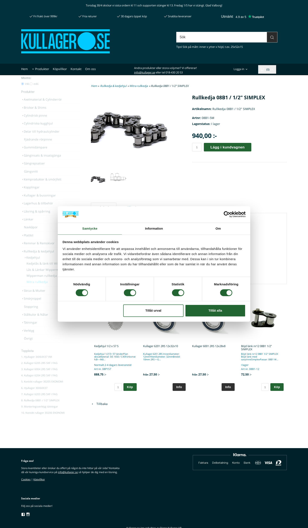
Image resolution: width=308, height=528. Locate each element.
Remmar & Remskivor (38, 251)
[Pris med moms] (22, 91)
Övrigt (28, 346)
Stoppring (31, 314)
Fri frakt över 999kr (43, 16)
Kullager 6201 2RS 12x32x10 (160, 346)
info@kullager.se (144, 72)
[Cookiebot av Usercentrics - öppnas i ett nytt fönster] (227, 214)
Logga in (239, 69)
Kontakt (76, 69)
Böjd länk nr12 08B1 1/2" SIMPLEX (256, 347)
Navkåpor (31, 235)
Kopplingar (30, 195)
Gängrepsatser (33, 171)
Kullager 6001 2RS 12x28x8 (208, 346)
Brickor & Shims (33, 115)
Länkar (27, 227)
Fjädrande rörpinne (38, 147)
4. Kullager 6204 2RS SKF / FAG (39, 383)
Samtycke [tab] (90, 228)
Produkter (42, 69)
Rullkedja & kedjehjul (37, 259)
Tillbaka (99, 404)
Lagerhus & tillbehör (37, 211)
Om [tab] (218, 228)
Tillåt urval (153, 310)
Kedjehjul (32, 265)
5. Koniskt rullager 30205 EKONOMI (42, 389)
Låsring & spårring (35, 219)
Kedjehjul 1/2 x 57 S (106, 346)
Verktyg (27, 338)
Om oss (90, 69)
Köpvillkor (60, 69)
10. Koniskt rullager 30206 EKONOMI (43, 420)
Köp (130, 387)
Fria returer (87, 16)
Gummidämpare (34, 155)
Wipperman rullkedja (42, 283)
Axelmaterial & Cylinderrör (41, 107)
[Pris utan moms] (31, 91)
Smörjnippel (31, 306)
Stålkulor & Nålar (34, 322)
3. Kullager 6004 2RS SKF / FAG (39, 376)
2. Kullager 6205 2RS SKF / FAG (39, 370)
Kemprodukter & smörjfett (41, 187)
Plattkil (27, 243)
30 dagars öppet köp (132, 16)
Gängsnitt (31, 179)
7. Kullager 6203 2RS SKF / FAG (39, 401)
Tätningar (29, 330)
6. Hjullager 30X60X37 (34, 395)
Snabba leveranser (177, 16)
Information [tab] (154, 228)
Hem (24, 69)
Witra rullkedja (37, 289)
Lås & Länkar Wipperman (44, 277)
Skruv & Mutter (33, 298)
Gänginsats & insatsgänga (41, 163)
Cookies (26, 479)
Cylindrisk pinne (34, 123)
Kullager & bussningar (38, 203)
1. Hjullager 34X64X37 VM (36, 364)
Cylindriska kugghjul (37, 131)
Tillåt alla (215, 310)
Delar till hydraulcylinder (40, 139)
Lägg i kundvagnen (227, 147)
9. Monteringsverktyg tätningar (39, 414)
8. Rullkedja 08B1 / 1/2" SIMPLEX (40, 408)
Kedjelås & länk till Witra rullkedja (51, 271)
